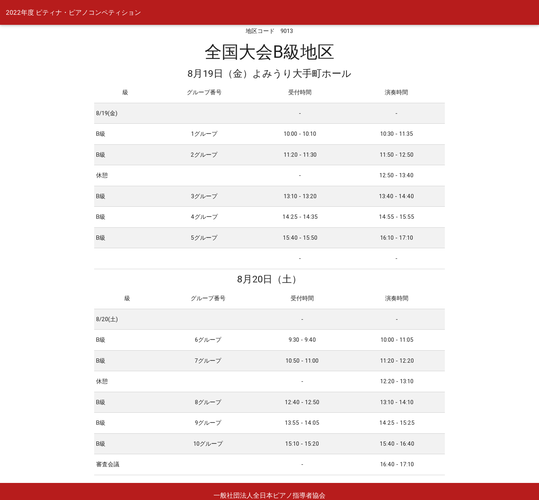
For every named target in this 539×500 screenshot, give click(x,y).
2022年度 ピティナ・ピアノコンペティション (73, 12)
